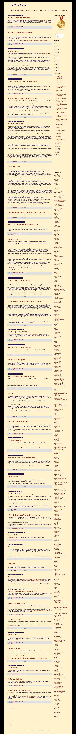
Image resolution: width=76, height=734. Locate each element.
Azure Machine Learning (59, 195)
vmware (56, 662)
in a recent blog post (43, 20)
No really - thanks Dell (15, 124)
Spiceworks (57, 583)
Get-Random (57, 302)
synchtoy (56, 599)
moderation (57, 410)
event (56, 280)
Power (56, 466)
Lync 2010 (57, 366)
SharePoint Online (58, 558)
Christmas (57, 230)
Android (56, 179)
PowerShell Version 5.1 (59, 506)
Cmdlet (56, 239)
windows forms (58, 684)
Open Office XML (58, 454)
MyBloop (56, 426)
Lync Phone (57, 378)
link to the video (40, 214)
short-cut (56, 562)
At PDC (10, 394)
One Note (57, 452)
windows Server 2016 (59, 694)
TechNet (56, 620)
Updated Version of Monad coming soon (21, 18)
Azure (56, 187)
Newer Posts (10, 706)
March (57, 149)
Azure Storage (57, 204)
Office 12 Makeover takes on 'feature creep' (22, 98)
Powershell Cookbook (59, 484)
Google (11, 340)
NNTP (56, 436)
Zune (56, 716)
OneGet (56, 453)
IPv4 (56, 337)
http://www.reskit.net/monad (13, 625)
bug (56, 221)
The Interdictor (13, 668)
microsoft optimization (59, 403)
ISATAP (56, 341)
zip (55, 713)
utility (56, 645)
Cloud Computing (58, 235)
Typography (57, 637)
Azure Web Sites (58, 209)
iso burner (57, 345)
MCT (56, 389)
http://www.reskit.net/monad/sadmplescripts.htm (35, 580)
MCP (56, 388)
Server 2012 (57, 552)
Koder (56, 354)
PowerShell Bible (58, 479)
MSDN (56, 415)
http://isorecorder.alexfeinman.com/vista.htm (16, 381)
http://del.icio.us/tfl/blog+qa (13, 651)
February (58, 151)
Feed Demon (57, 292)
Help (56, 316)
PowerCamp (57, 467)
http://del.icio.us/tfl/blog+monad (34, 583)
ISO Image (57, 346)
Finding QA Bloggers (15, 648)
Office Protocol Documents (60, 450)
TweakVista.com (17, 36)
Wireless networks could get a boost (20, 347)
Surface (56, 595)
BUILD (56, 222)
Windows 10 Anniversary (59, 674)
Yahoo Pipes (57, 712)
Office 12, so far (13, 51)
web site (56, 665)
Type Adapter (57, 636)
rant (56, 526)
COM (56, 243)
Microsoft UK (57, 404)
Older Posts (49, 706)
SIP (56, 566)
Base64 (56, 210)
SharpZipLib (57, 560)
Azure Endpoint (58, 192)
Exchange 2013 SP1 (58, 286)
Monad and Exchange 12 (16, 360)
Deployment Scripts (58, 256)
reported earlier (11, 126)
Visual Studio (57, 661)
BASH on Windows (58, 212)
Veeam (56, 648)
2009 (57, 64)
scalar (56, 537)
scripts (56, 545)
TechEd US (57, 619)
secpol (56, 547)
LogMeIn (56, 362)
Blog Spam (11, 564)
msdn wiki (57, 418)
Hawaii (56, 315)
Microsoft (57, 395)
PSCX (56, 520)
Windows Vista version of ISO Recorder (21, 376)
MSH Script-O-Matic (14, 619)
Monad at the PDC (14, 635)
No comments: (21, 26)
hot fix (56, 321)
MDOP (56, 390)
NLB (56, 435)
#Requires (57, 176)
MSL (56, 422)
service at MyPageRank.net (42, 695)
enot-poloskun (43, 730)
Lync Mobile (57, 374)
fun (55, 297)
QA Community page (20, 681)
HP (55, 323)
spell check (57, 580)
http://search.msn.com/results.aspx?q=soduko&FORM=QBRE (37, 610)
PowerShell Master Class (59, 490)
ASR (56, 183)
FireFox (56, 293)
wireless (56, 696)
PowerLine (57, 471)
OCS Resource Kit (58, 443)
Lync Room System (58, 382)
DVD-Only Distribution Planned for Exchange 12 (24, 515)
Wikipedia (57, 670)
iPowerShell (57, 336)
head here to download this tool (28, 624)
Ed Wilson (57, 271)
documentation (58, 263)
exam (56, 281)
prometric (57, 514)
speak (56, 579)
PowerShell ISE (58, 489)
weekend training (58, 667)
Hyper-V (56, 325)
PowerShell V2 (58, 501)
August (57, 142)
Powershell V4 (57, 503)
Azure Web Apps (58, 208)
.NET (56, 174)
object (56, 439)
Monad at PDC (13, 239)
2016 (57, 54)
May (57, 146)
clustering (57, 238)
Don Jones (57, 264)
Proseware (57, 515)
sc (55, 536)
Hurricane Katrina (14, 547)
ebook (56, 269)
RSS (56, 532)
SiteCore (56, 569)
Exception (57, 282)
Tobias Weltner (58, 629)
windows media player (59, 687)
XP (55, 711)
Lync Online (57, 375)
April (57, 148)
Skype (56, 570)
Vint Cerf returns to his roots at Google (21, 494)
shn (56, 561)
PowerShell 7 (57, 477)
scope (56, 540)
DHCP (56, 259)
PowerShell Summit (58, 497)
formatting (57, 294)
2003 (57, 156)
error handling (57, 276)
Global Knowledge (58, 305)
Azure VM (57, 206)
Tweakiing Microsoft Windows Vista (20, 32)
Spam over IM (57, 578)
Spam (56, 576)
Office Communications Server (60, 447)
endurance (57, 273)
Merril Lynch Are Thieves (59, 392)
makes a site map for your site (30, 696)
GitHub (56, 303)
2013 (57, 58)
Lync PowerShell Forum (59, 379)
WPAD (56, 703)
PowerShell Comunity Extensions (61, 482)
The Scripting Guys (58, 624)
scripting (56, 543)
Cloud (56, 234)
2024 (57, 42)
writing (56, 704)
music (56, 423)
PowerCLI (57, 469)
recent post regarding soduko (21, 606)
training (56, 632)
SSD (56, 587)
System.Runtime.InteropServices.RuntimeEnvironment (61, 614)
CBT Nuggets (57, 226)
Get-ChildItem (57, 299)
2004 (57, 154)
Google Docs (57, 309)
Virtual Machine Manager (59, 652)
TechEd (56, 616)
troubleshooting (58, 633)
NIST (56, 432)
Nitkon (56, 434)
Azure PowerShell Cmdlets (60, 200)
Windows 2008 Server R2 (59, 677)
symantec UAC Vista (59, 597)
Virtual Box (57, 649)
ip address (57, 332)
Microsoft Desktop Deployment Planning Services (25, 301)
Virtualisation (57, 654)
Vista (11, 44)
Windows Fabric (58, 683)
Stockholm (57, 593)
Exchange (57, 285)
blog (56, 216)
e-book (56, 267)
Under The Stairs (16, 5)
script (56, 541)
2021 (57, 46)
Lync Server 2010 (58, 383)
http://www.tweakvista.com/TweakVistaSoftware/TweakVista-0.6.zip (37, 40)
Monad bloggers (13, 577)
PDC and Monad (13, 476)
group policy (57, 314)
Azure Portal (57, 197)
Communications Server (59, 244)
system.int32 (57, 609)
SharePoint (57, 557)
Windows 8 (57, 679)
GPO (56, 311)
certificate (57, 227)
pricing (56, 511)
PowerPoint (57, 474)
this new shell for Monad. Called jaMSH (21, 226)
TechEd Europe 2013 (59, 618)
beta (56, 213)
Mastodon (10, 725)
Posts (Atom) (14, 708)
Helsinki (56, 318)
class (56, 233)
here (43, 537)
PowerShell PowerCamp (59, 493)
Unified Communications (59, 639)
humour (56, 324)
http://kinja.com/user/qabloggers (19, 655)
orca (56, 457)
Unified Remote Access (59, 640)
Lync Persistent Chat (59, 376)
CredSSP (57, 250)
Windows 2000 (58, 675)
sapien (56, 535)
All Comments (58, 36)
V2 (55, 646)
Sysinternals (57, 600)
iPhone (56, 334)
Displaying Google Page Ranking (19, 690)
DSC (56, 265)
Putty (56, 522)
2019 (57, 49)
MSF (56, 419)
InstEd (56, 329)
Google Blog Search (33, 334)
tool (56, 631)
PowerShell (12, 27)
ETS (56, 277)
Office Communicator (59, 449)
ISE (56, 342)
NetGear (56, 427)
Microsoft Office (58, 398)
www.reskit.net (22, 579)
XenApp (56, 707)
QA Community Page (15, 679)
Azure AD (57, 188)
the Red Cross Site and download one (44, 556)
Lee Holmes (57, 357)
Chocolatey (57, 229)
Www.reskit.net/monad (37, 579)
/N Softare (57, 175)
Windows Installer (58, 686)
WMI (56, 699)
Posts (56, 34)
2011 (57, 61)
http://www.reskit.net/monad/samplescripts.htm (33, 466)
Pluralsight (57, 462)
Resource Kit (57, 528)
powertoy (57, 510)
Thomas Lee (57, 627)
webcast (56, 666)
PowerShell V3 (58, 502)
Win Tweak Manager (15, 535)
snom (56, 573)
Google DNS (57, 307)
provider (56, 518)
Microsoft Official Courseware (60, 399)
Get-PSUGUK (57, 301)
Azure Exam (57, 193)
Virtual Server (57, 653)
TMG (56, 628)
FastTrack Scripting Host (59, 290)
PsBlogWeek (57, 519)
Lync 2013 (57, 367)
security (56, 548)
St (55, 588)
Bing (56, 214)
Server (56, 549)
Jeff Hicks (57, 349)
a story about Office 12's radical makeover (20, 100)
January (57, 152)
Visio (56, 656)
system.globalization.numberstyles (61, 607)
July (57, 143)
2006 (57, 69)
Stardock (56, 589)
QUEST (56, 523)
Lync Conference (58, 370)
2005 (57, 70)
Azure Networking (58, 196)
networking (57, 431)
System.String (57, 615)
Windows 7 (57, 678)
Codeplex (57, 242)
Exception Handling (58, 284)
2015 (57, 55)
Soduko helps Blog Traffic (16, 603)
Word (56, 701)
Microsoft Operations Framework (61, 400)
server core (57, 554)
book (56, 218)
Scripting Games (58, 544)
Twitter (56, 635)
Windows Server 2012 (59, 692)
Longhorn (57, 363)
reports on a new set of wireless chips (21, 349)
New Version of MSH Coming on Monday (22, 458)
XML (56, 708)
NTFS (56, 438)
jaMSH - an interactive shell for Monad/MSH (23, 224)
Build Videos (57, 223)
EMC (56, 272)
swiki (56, 596)
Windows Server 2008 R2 (59, 691)
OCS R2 (56, 442)
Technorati (57, 623)
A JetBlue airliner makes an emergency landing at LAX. (26, 212)
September (58, 76)
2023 (57, 43)
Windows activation (58, 682)
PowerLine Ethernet (58, 473)
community (57, 246)
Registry (56, 527)
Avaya (56, 185)
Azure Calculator (58, 191)
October (57, 74)
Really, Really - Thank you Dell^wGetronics (22, 81)
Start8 (56, 591)
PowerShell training (58, 498)
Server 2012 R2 (58, 553)
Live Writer (57, 361)
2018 (57, 51)
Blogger (56, 217)
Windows (57, 673)
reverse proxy (57, 531)
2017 (57, 52)
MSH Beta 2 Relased (15, 440)
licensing (56, 358)
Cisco (56, 231)
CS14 (56, 252)
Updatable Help (58, 641)
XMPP (56, 709)
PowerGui (57, 470)
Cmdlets (56, 240)
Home (30, 706)
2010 (57, 63)
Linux (56, 359)
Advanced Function (58, 178)
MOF (56, 413)
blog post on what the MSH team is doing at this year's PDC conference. (28, 637)
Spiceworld (57, 584)
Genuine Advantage (58, 298)
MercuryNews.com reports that (19, 496)
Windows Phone (58, 688)
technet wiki (57, 622)
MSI (56, 421)
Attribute (56, 184)
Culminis (56, 255)
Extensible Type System (59, 289)
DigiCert (56, 260)
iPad (56, 333)
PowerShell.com (58, 507)
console (56, 248)
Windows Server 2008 (59, 690)
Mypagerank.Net (11, 692)
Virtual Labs (57, 650)
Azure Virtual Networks (59, 205)
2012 (57, 60)
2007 (57, 67)
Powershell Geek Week (59, 488)
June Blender (57, 353)
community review (58, 247)
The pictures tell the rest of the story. (24, 294)
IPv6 (56, 338)
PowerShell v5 (57, 505)
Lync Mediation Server (59, 372)
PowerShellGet (58, 509)
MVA (56, 425)
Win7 (56, 671)
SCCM (56, 539)
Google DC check (25, 697)
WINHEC (57, 695)
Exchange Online (58, 288)
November (58, 73)
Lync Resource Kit (58, 380)
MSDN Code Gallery (58, 417)
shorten (56, 564)
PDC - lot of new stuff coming (18, 421)
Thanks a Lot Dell (14, 166)
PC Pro (56, 458)
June (57, 145)
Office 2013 (57, 444)
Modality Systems (58, 409)
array (56, 180)
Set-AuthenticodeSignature (60, 556)
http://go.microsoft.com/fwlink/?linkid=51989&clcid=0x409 (18, 443)
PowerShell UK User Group (60, 499)
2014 (57, 57)
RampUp (56, 524)
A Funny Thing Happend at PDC (19, 280)
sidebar (56, 565)
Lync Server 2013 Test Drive (60, 384)
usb (56, 644)
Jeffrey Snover (57, 350)
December (58, 71)
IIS (55, 328)
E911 (56, 268)
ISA (56, 340)
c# (55, 225)
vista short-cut (57, 658)
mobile (56, 408)
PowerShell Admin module (59, 478)
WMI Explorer (57, 700)
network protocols (58, 430)
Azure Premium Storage (59, 201)
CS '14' (56, 251)
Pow (56, 465)
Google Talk (57, 310)
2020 (57, 48)
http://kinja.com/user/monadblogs (40, 588)
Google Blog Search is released (18, 332)
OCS (56, 440)
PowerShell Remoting (59, 494)
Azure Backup (57, 189)
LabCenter (57, 355)
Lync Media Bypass (58, 371)
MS (56, 414)
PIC (56, 461)
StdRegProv (57, 592)
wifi (55, 669)
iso (55, 344)
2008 (57, 66)
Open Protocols (58, 456)
